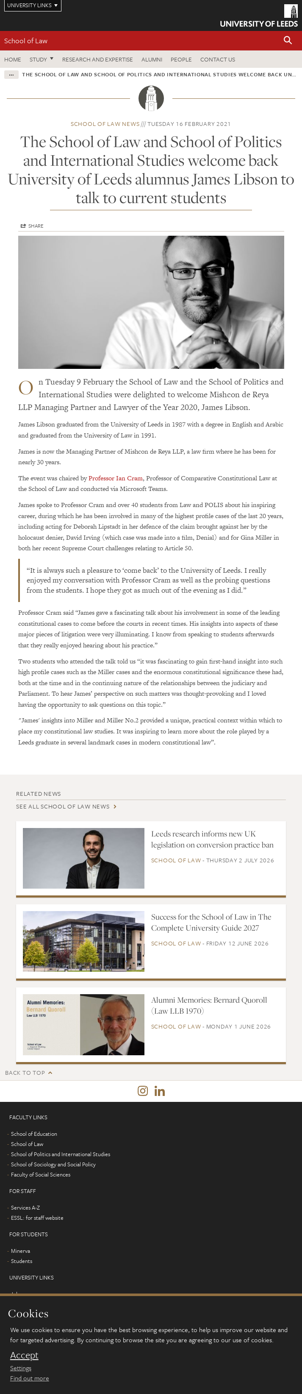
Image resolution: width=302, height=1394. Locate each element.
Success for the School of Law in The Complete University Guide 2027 (211, 922)
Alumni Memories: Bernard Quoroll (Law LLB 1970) (209, 1005)
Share (36, 225)
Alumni (151, 59)
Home (12, 59)
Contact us (217, 59)
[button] (288, 41)
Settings (20, 1367)
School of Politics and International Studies (60, 1154)
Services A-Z (25, 1207)
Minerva (20, 1250)
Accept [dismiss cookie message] (24, 1355)
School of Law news (105, 123)
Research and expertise (97, 59)
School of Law (25, 40)
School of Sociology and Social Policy (53, 1164)
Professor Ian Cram (116, 478)
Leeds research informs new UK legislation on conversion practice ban (212, 839)
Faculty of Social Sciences (40, 1174)
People (181, 59)
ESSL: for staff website (37, 1217)
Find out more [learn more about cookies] (29, 1378)
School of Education (34, 1133)
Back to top (25, 1072)
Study (38, 59)
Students (21, 1261)
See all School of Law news (63, 806)
